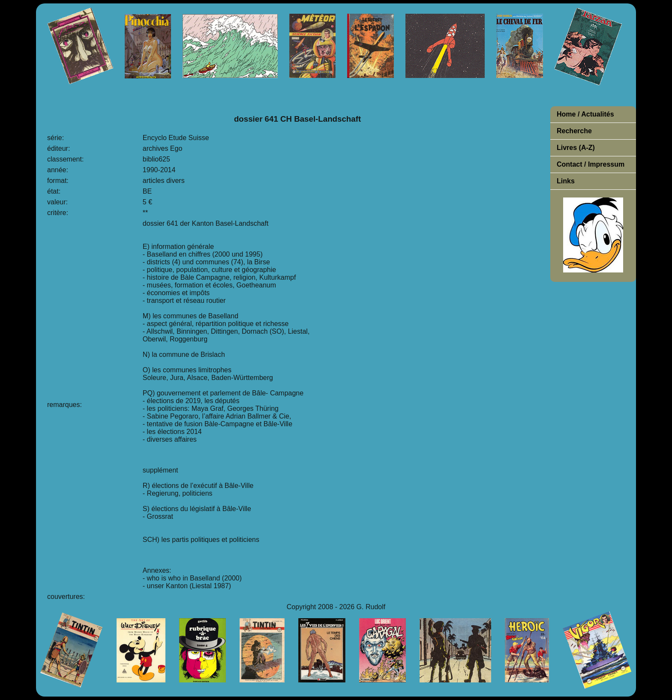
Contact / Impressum (590, 164)
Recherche (574, 131)
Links (566, 181)
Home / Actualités (585, 114)
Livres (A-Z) (576, 147)
